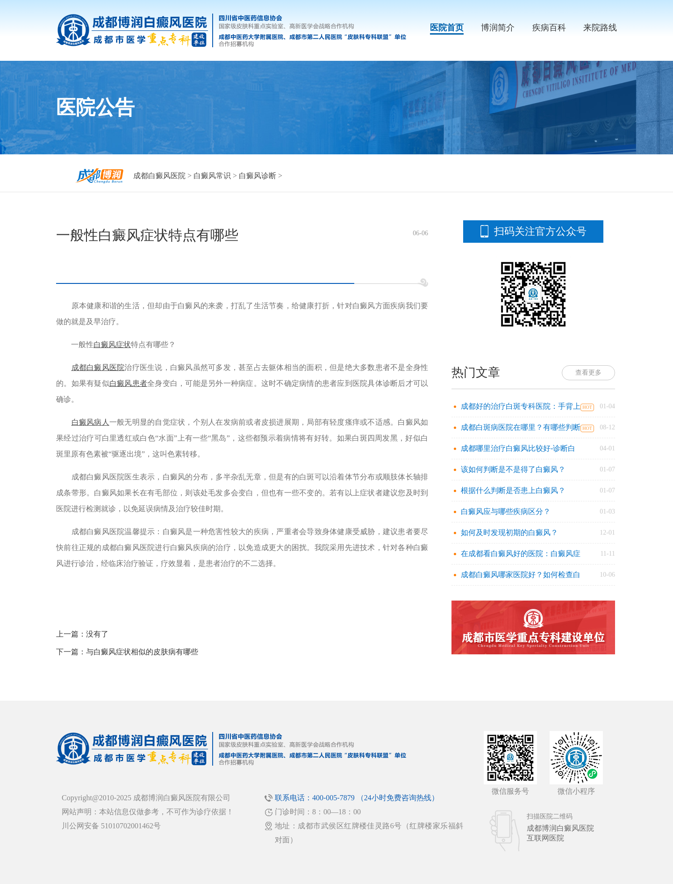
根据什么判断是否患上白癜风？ (513, 490)
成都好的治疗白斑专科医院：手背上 (520, 406)
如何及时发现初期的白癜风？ (509, 532)
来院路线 (600, 27)
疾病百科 (549, 27)
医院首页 (447, 27)
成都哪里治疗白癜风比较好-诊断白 (518, 448)
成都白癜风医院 (159, 176)
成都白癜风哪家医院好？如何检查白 (520, 575)
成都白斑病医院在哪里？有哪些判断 (520, 427)
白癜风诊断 (257, 176)
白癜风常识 (212, 176)
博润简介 (498, 27)
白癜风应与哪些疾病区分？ (506, 511)
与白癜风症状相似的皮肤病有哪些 (142, 652)
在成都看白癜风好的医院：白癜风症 (520, 554)
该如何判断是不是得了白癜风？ (513, 469)
